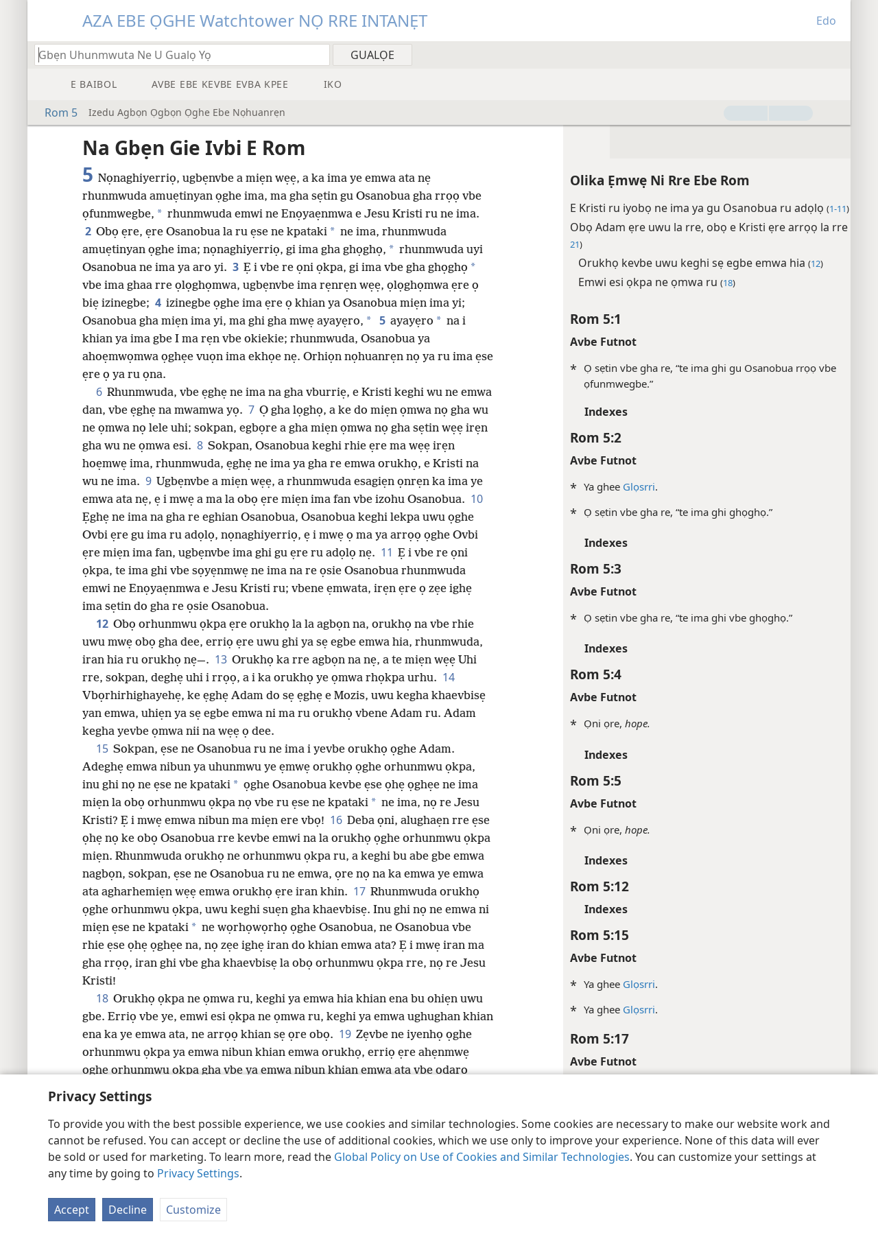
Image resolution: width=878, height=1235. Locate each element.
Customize (193, 1209)
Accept (71, 1209)
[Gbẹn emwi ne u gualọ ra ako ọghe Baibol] (175, 54)
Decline (127, 1209)
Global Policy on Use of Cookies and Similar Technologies (482, 1156)
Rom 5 (54, 112)
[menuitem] (835, 54)
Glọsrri (617, 486)
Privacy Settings (198, 1173)
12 (101, 623)
